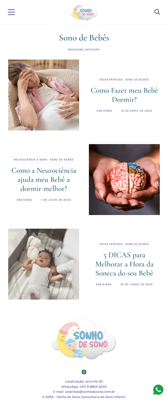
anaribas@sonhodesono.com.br (90, 392)
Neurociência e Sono (31, 159)
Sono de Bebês (137, 79)
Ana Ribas (104, 110)
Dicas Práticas (111, 79)
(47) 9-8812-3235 (93, 387)
